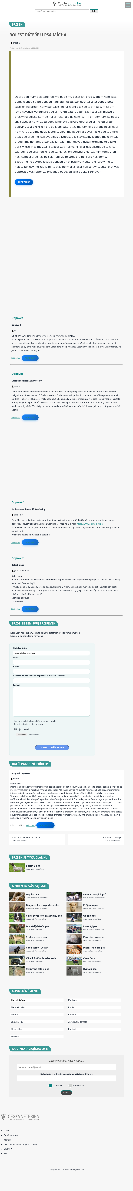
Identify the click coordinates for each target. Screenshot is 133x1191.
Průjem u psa (90, 905)
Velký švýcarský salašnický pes (44, 915)
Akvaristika (16, 1029)
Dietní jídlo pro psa (94, 947)
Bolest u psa (33, 865)
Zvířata (14, 1014)
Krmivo (71, 1007)
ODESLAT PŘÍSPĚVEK (52, 747)
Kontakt (72, 1029)
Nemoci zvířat (18, 1007)
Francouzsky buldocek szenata (26, 837)
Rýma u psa (90, 968)
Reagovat (30, 358)
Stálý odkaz (15, 358)
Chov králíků (17, 1021)
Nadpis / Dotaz (20, 648)
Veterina (15, 1036)
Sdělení (16, 685)
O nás (6, 1130)
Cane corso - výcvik (37, 947)
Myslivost (72, 1000)
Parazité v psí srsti (93, 937)
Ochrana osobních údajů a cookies (20, 1144)
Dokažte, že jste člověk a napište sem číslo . (39, 675)
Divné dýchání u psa (37, 926)
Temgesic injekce (20, 773)
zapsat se (57, 1085)
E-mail (16, 666)
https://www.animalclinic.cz (90, 523)
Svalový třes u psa (36, 937)
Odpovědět (24, 182)
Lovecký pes (90, 926)
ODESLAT (66, 1093)
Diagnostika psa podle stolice (43, 905)
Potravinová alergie (112, 837)
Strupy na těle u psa (37, 968)
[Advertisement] (67, 69)
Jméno (16, 657)
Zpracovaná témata (77, 1021)
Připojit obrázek (21, 729)
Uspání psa (32, 894)
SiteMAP (8, 1149)
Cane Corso (89, 958)
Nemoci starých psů (94, 894)
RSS (5, 1153)
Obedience (89, 915)
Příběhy (72, 1014)
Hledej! (94, 11)
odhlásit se (78, 1085)
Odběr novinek (11, 1135)
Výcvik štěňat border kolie (41, 958)
